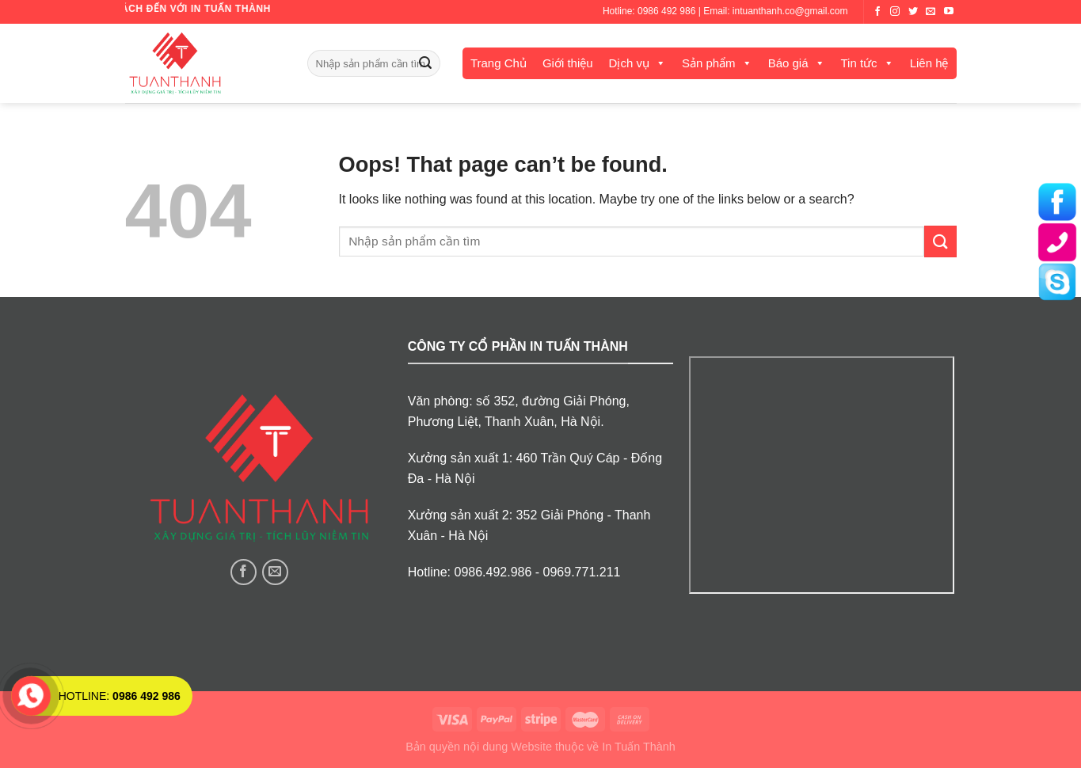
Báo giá (788, 63)
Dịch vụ (629, 63)
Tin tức (859, 63)
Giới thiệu (567, 63)
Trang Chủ (498, 63)
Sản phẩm (709, 63)
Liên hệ (929, 63)
